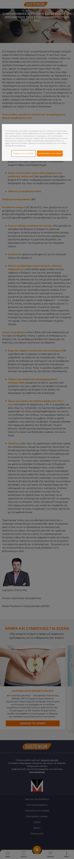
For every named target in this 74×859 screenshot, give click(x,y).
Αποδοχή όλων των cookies (50, 153)
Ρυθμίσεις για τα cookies (23, 153)
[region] (37, 142)
